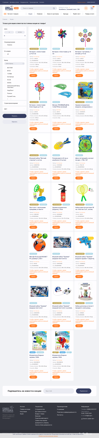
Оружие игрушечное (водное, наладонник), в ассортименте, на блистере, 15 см (85, 108)
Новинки (39, 14)
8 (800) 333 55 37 (91, 409)
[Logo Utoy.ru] (12, 7)
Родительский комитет (41, 418)
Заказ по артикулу (53, 14)
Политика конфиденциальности (66, 412)
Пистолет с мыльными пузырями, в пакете (37, 208)
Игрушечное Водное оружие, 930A (59, 356)
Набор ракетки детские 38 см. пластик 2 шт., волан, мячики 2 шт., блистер (84, 209)
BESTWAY (58, 109)
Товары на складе (25, 409)
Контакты (41, 2)
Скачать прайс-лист (87, 418)
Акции (30, 14)
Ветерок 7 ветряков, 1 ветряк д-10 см (83, 53)
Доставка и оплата (14, 2)
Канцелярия (23, 411)
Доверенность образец (42, 422)
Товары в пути (89, 14)
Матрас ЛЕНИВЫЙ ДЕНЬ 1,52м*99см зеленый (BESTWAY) (60, 107)
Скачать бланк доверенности (43, 425)
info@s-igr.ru (88, 415)
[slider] (4, 35)
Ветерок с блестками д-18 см (61, 53)
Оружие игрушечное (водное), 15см (59, 208)
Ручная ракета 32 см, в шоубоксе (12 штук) (60, 159)
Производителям (34, 2)
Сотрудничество (24, 2)
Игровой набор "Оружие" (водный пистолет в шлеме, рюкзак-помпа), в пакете (62, 308)
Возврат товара (39, 414)
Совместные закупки (41, 420)
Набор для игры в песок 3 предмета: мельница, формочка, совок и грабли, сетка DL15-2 (84, 309)
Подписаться (83, 391)
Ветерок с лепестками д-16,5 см (37, 53)
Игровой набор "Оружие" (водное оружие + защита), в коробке (84, 258)
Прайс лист (76, 14)
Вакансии (37, 416)
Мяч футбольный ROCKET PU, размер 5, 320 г (38, 258)
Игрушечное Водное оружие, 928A (36, 356)
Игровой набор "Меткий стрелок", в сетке (37, 159)
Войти (33, 75)
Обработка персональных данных (48, 436)
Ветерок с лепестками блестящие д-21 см (37, 106)
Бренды (65, 14)
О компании (5, 2)
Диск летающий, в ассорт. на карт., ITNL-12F (84, 159)
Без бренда (36, 56)
